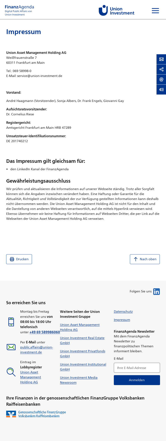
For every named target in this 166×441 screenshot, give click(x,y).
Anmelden (137, 380)
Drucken (19, 259)
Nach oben (145, 259)
